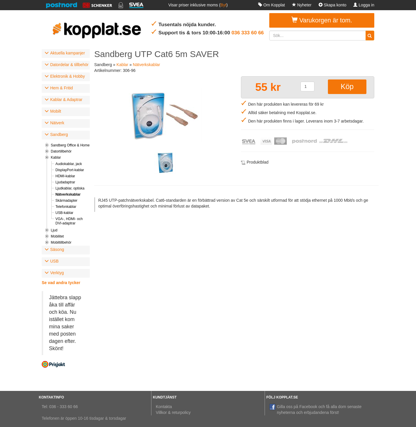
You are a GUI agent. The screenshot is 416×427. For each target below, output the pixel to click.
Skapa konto (333, 5)
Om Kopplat (271, 5)
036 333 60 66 (247, 33)
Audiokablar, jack (68, 164)
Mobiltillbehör (61, 242)
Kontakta (164, 406)
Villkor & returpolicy (173, 412)
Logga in (363, 5)
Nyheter (302, 5)
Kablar (56, 157)
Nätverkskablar (68, 194)
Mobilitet (57, 236)
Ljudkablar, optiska (69, 188)
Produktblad (258, 162)
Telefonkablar (65, 207)
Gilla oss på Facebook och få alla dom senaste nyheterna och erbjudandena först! (315, 409)
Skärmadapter (66, 201)
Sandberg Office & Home (70, 145)
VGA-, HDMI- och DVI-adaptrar (69, 221)
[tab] (66, 53)
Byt (223, 5)
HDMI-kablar (65, 176)
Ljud (54, 230)
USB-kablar (64, 213)
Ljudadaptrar (65, 182)
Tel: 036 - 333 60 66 (60, 406)
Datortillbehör (61, 151)
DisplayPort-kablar (69, 170)
